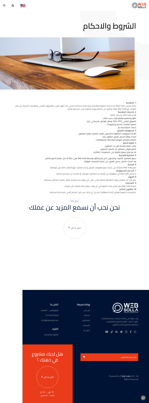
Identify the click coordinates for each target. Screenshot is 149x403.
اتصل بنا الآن (72, 223)
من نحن (87, 310)
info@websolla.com (49, 320)
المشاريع (86, 320)
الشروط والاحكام (51, 334)
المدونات (86, 325)
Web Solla (126, 376)
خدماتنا (87, 315)
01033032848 (52, 315)
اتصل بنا (86, 330)
